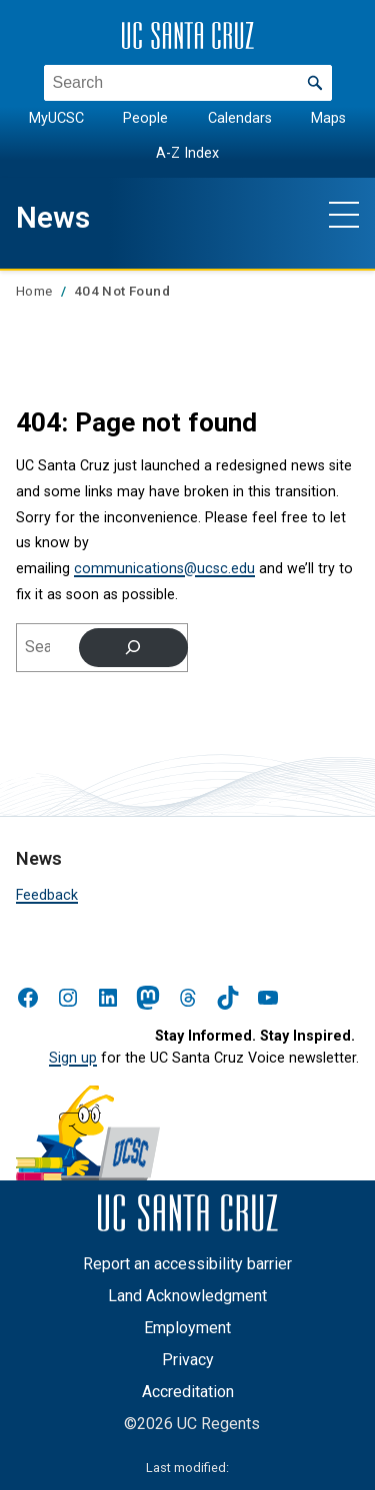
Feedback (47, 895)
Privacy (188, 1359)
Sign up (73, 1058)
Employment (187, 1327)
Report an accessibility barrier (187, 1263)
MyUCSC (56, 118)
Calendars (240, 118)
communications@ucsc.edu (164, 568)
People (145, 118)
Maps (328, 118)
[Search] (133, 647)
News (53, 218)
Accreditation (188, 1391)
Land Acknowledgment (187, 1295)
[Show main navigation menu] (344, 214)
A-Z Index (187, 152)
